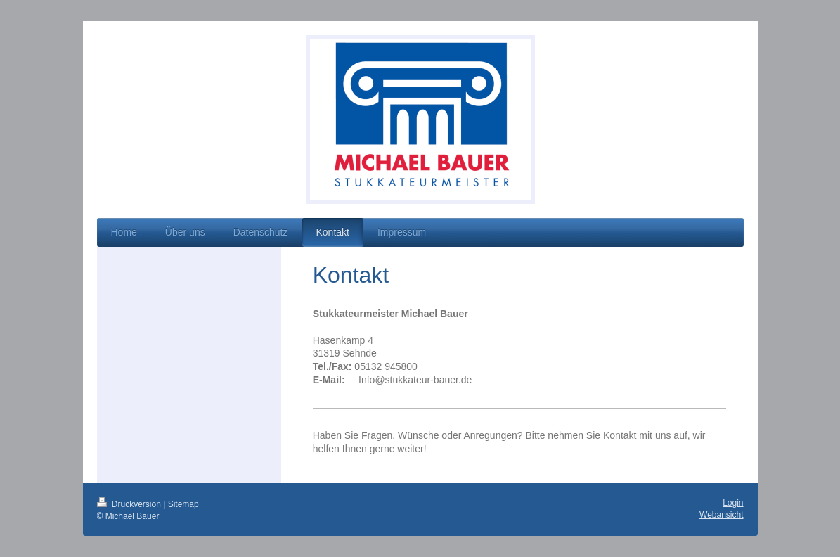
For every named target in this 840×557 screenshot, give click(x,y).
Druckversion (130, 504)
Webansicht (721, 515)
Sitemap (183, 504)
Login (733, 503)
